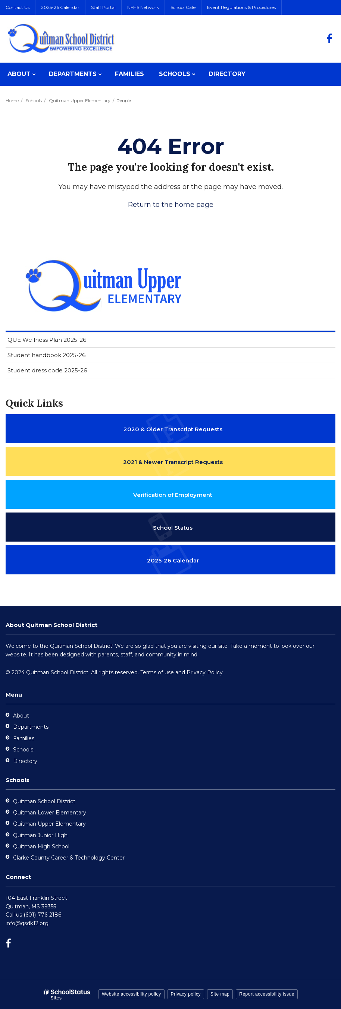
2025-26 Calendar (60, 7)
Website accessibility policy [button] (131, 994)
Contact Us (17, 7)
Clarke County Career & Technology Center (69, 857)
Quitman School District (44, 801)
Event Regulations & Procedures (241, 7)
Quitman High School (41, 846)
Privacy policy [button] (186, 994)
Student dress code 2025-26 (47, 370)
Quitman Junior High (40, 835)
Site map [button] (219, 994)
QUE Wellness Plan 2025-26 (46, 339)
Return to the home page (170, 205)
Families (23, 738)
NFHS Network (143, 7)
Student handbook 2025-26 (46, 355)
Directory (25, 761)
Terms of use (157, 672)
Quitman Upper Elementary (79, 100)
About (21, 715)
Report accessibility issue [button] (266, 994)
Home (12, 100)
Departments (31, 726)
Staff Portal (103, 7)
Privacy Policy (205, 672)
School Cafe (182, 7)
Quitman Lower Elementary (49, 812)
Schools (34, 100)
